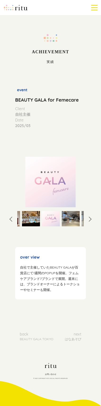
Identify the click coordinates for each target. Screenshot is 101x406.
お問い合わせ (50, 374)
